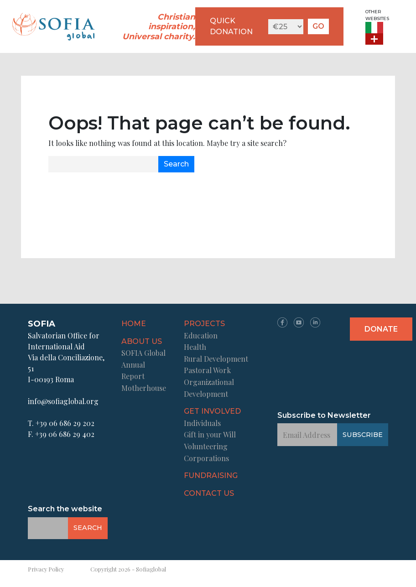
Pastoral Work (207, 370)
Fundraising (211, 475)
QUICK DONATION (231, 26)
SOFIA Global (143, 353)
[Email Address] (103, 164)
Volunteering (206, 446)
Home (133, 323)
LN (315, 322)
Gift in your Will (210, 434)
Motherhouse (143, 388)
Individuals (202, 423)
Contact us (209, 493)
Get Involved (212, 411)
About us (141, 341)
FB (282, 322)
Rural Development (216, 359)
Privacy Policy (46, 569)
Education (201, 335)
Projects (204, 323)
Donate (381, 329)
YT (299, 322)
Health (195, 347)
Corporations (206, 458)
